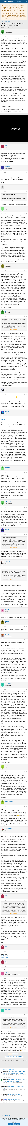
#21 (26, 900)
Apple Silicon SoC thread (12, 1094)
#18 (26, 771)
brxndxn (3, 27)
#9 (26, 417)
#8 (26, 394)
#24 (26, 978)
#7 (26, 316)
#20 (26, 834)
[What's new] (23, 1)
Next (15, 1053)
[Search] (26, 1)
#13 (26, 567)
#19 (26, 806)
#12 (26, 534)
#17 (26, 689)
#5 (26, 213)
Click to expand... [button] (14, 329)
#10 (26, 472)
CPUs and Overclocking (8, 1077)
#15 (26, 626)
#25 (26, 1014)
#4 (26, 191)
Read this (3, 419)
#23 (26, 966)
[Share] (25, 36)
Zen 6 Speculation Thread (12, 1099)
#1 (26, 36)
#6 (26, 270)
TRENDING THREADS (7, 1069)
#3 (26, 172)
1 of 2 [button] (10, 1053)
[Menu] (2, 1)
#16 (26, 639)
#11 (26, 507)
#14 (26, 615)
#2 (26, 151)
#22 (26, 951)
